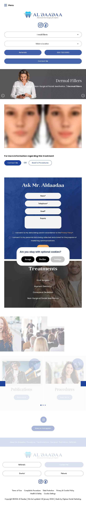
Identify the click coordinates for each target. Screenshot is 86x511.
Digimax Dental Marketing (72, 498)
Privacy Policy (66, 232)
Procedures (26, 85)
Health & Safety (36, 493)
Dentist (22, 472)
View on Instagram (43, 427)
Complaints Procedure (32, 489)
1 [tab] (41, 404)
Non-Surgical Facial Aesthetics (50, 85)
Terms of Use (17, 489)
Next (83, 94)
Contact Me (43, 60)
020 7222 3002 (63, 51)
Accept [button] (28, 258)
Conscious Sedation (43, 291)
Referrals (23, 51)
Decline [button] (42, 258)
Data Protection (48, 489)
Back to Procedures (40, 162)
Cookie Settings (50, 493)
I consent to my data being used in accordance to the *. (44, 232)
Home (16, 85)
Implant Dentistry (43, 285)
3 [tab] (45, 404)
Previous (3, 94)
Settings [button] (57, 258)
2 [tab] (43, 404)
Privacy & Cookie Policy (65, 489)
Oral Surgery (43, 279)
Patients (64, 472)
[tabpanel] (21, 382)
